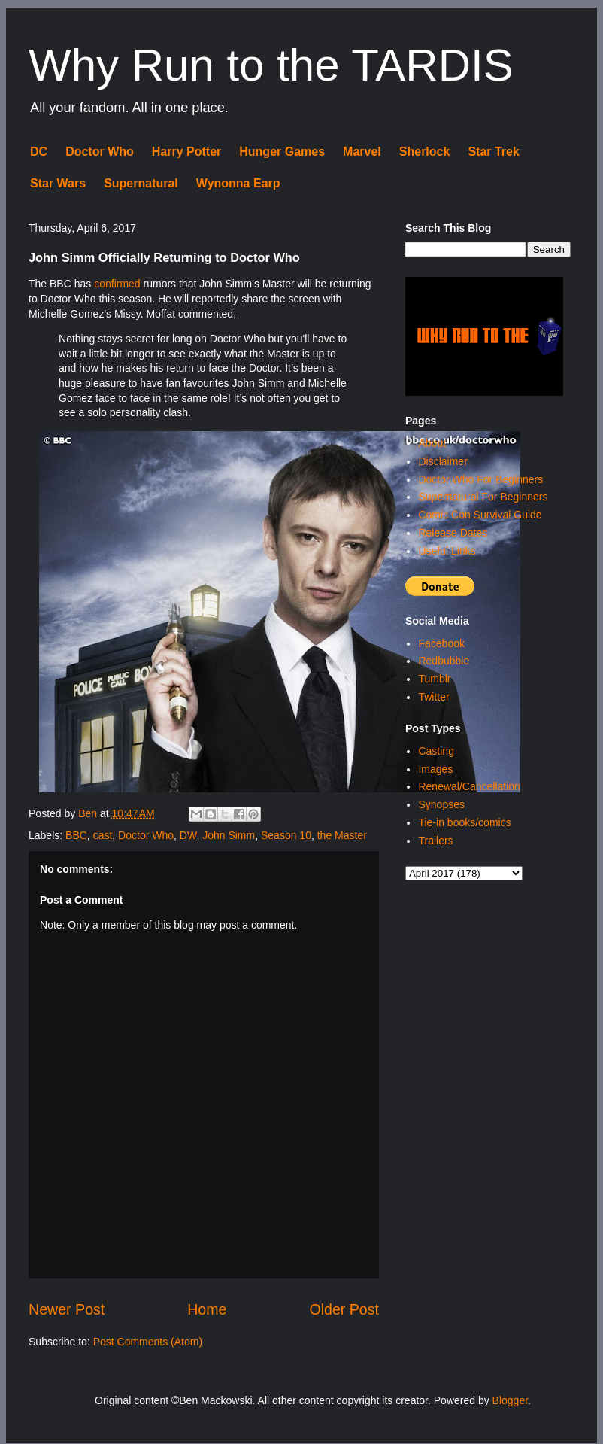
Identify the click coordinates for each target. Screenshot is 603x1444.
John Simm (228, 835)
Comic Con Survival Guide (479, 515)
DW (188, 835)
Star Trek (493, 151)
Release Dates (452, 533)
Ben (89, 813)
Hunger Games (282, 151)
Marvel (362, 151)
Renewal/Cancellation (469, 786)
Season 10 (286, 835)
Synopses (441, 804)
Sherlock (424, 151)
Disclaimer (442, 461)
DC (38, 151)
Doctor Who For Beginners (480, 479)
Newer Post (67, 1309)
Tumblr (434, 679)
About (432, 443)
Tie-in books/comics (464, 822)
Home (206, 1309)
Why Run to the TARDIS (271, 65)
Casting (435, 751)
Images (435, 769)
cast (103, 835)
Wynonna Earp (238, 183)
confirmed (117, 284)
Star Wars (58, 183)
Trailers (435, 840)
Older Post (344, 1309)
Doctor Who (99, 151)
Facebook (441, 643)
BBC (76, 835)
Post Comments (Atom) (147, 1342)
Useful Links (446, 551)
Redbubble (443, 661)
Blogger (510, 1400)
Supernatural (141, 183)
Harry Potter (186, 151)
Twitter (433, 697)
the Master (342, 835)
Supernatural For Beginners (482, 497)
